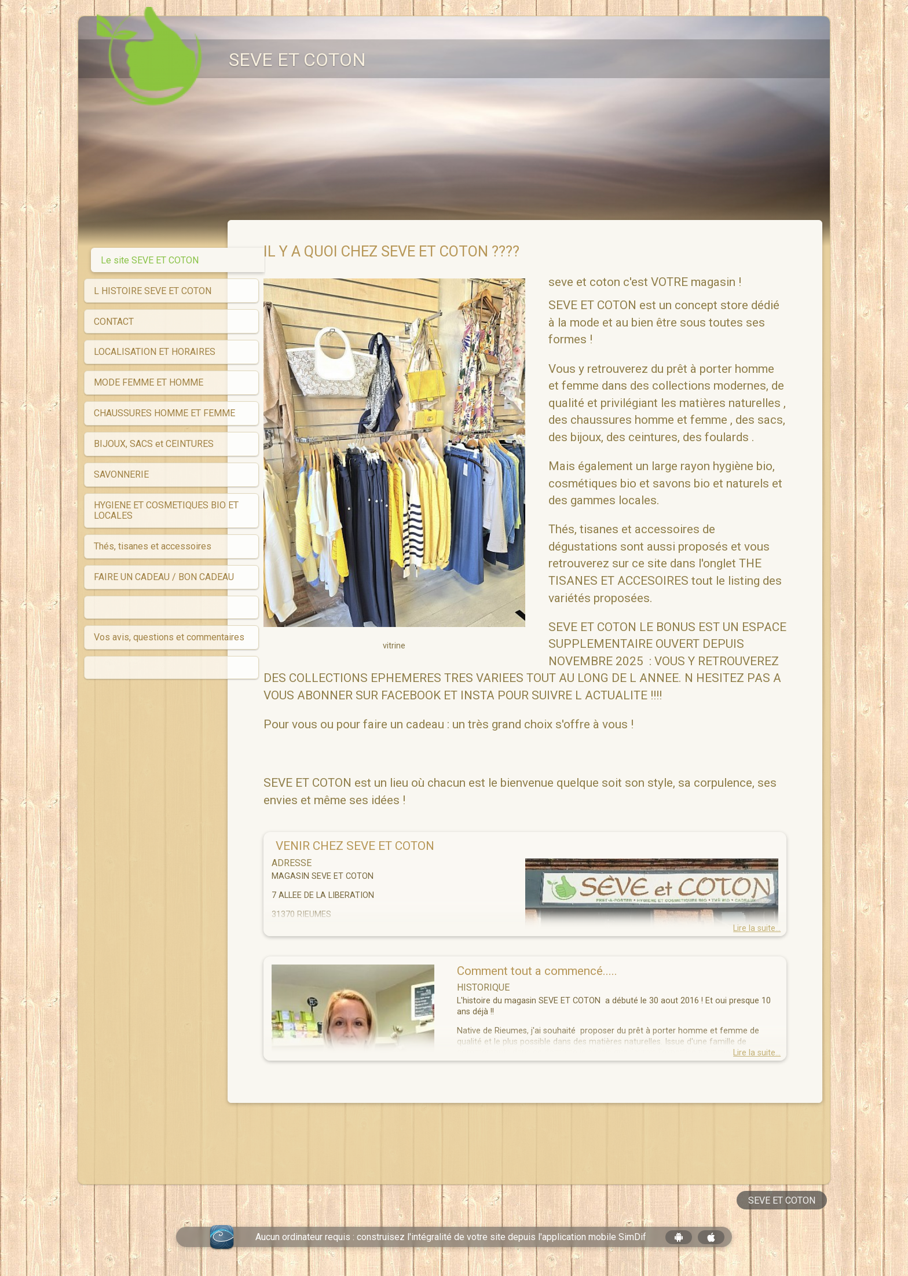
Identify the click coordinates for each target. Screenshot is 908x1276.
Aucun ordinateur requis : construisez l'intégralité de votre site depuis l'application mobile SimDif (450, 1236)
